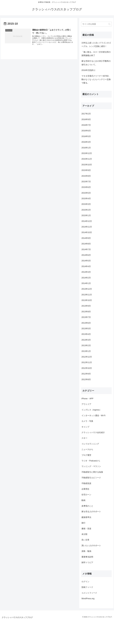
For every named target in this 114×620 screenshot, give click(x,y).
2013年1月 (86, 351)
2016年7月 (86, 125)
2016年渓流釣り (89, 70)
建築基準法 (86, 517)
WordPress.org (88, 598)
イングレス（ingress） (91, 410)
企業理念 (85, 489)
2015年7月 (86, 182)
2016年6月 (86, 131)
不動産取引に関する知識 (92, 472)
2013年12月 (87, 289)
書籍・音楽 (86, 529)
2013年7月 (86, 317)
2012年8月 (86, 379)
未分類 (84, 534)
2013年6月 (86, 323)
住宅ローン (86, 495)
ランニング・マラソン (91, 466)
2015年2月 (86, 210)
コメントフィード (89, 593)
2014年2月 (86, 278)
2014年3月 (86, 272)
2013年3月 (86, 340)
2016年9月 (86, 119)
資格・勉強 (86, 551)
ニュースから (87, 449)
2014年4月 (86, 266)
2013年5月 (86, 328)
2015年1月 (86, 215)
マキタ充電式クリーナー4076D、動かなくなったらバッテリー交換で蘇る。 (96, 79)
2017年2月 (86, 114)
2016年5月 (86, 136)
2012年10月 (87, 368)
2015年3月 (86, 204)
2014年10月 (87, 232)
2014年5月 (86, 261)
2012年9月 (86, 374)
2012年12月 (87, 357)
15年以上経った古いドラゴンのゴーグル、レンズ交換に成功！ (96, 44)
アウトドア (86, 404)
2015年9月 (86, 170)
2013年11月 (87, 295)
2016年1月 (86, 148)
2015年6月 (86, 187)
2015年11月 (87, 159)
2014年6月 (86, 255)
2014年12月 (87, 221)
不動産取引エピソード (91, 478)
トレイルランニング (90, 444)
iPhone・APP (87, 399)
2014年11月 (87, 227)
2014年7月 (86, 249)
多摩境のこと (87, 506)
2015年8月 (86, 176)
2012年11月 (87, 362)
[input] (96, 24)
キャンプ (85, 427)
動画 (83, 500)
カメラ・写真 (87, 421)
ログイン (85, 582)
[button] (109, 24)
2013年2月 (86, 345)
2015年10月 (87, 165)
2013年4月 (86, 334)
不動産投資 (86, 483)
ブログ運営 (86, 455)
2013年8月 (86, 312)
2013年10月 (87, 300)
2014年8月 (86, 244)
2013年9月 (86, 306)
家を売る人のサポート (91, 511)
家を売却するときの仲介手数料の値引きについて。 (96, 63)
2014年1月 (86, 283)
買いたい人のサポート (91, 545)
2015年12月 (87, 153)
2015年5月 (86, 193)
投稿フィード (87, 587)
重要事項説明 (87, 557)
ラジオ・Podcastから (91, 461)
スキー (84, 438)
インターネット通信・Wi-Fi (93, 415)
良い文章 (85, 540)
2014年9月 (86, 238)
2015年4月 (86, 198)
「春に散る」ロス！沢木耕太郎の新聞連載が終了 (96, 54)
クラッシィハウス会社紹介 (93, 432)
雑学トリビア (87, 562)
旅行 (83, 523)
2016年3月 (86, 142)
